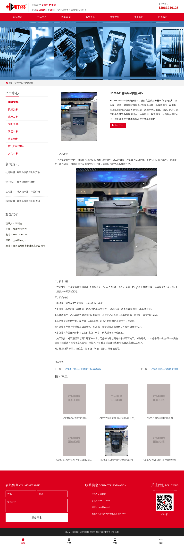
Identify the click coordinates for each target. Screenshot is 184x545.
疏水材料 (13, 116)
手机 (115, 540)
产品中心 (41, 17)
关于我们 (138, 17)
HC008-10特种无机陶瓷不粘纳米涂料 (83, 369)
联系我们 (162, 17)
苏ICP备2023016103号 (100, 533)
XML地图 (115, 533)
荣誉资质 (114, 17)
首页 (11, 83)
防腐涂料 (13, 138)
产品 (69, 540)
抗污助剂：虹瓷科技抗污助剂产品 (23, 172)
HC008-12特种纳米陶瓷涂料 (164, 369)
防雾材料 (13, 131)
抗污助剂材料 (16, 146)
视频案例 (66, 17)
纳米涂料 (29, 83)
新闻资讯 (90, 17)
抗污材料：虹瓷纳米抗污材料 (20, 182)
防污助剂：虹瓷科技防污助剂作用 (23, 201)
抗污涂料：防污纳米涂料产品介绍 (23, 191)
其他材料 (13, 153)
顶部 (161, 540)
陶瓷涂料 (13, 124)
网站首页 (17, 17)
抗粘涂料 (13, 109)
